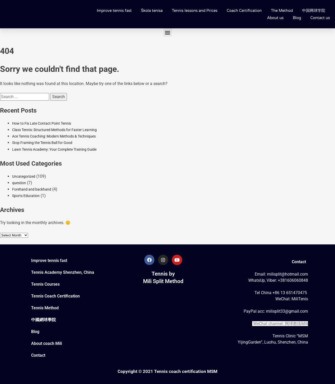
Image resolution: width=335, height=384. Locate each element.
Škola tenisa (152, 10)
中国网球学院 (313, 10)
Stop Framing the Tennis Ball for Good (42, 143)
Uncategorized (23, 176)
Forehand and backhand (31, 189)
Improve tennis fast (114, 10)
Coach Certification (244, 10)
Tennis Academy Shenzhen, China (62, 272)
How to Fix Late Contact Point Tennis (41, 123)
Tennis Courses (45, 284)
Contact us (320, 17)
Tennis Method (45, 307)
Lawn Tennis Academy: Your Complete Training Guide (54, 149)
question (19, 183)
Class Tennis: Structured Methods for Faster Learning (54, 130)
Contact (38, 355)
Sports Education (26, 196)
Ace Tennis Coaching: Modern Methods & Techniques (54, 136)
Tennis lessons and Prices (194, 10)
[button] (167, 32)
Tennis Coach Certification (55, 296)
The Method (282, 10)
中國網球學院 (43, 319)
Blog (297, 17)
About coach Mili (46, 343)
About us (275, 17)
